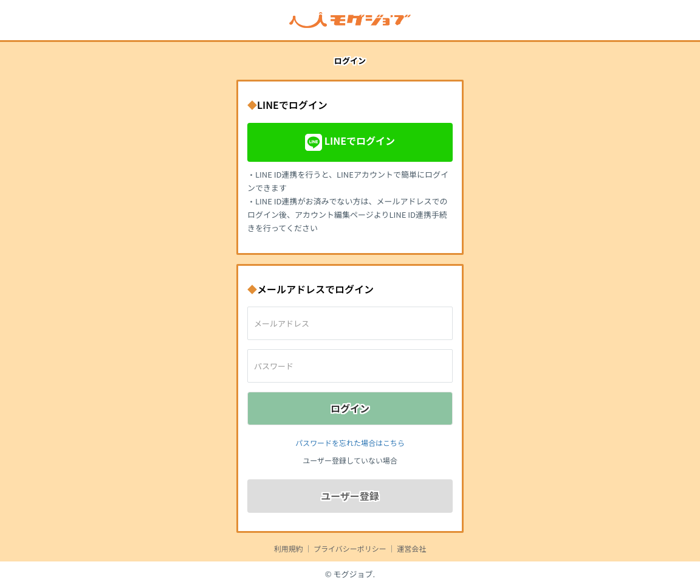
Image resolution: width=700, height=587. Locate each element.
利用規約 (288, 548)
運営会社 (411, 548)
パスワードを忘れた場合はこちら (350, 442)
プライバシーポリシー (350, 548)
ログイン (350, 408)
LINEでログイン (350, 142)
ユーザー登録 (350, 495)
